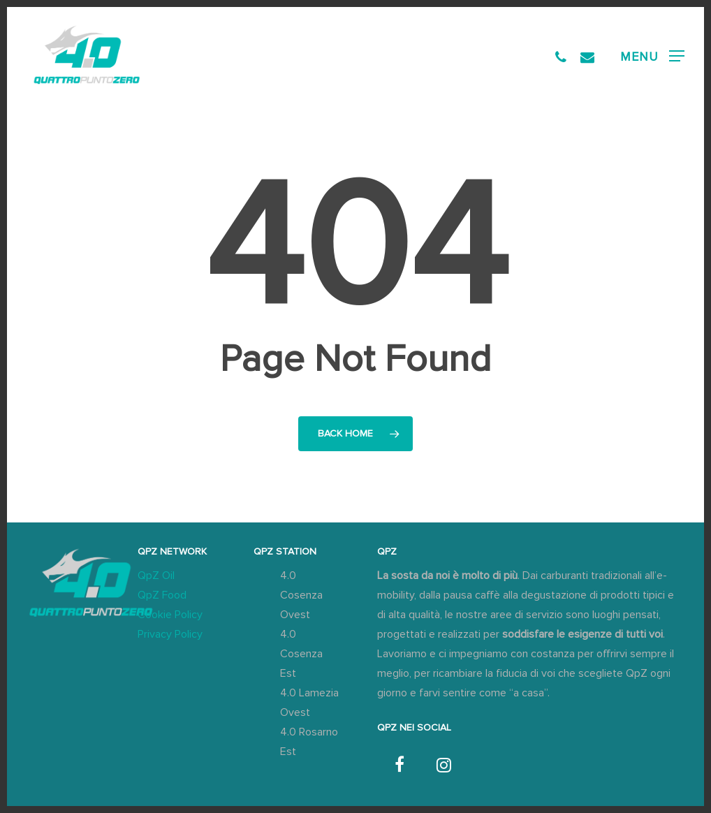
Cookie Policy (170, 615)
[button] (652, 56)
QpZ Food (162, 595)
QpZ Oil (156, 576)
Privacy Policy (170, 634)
